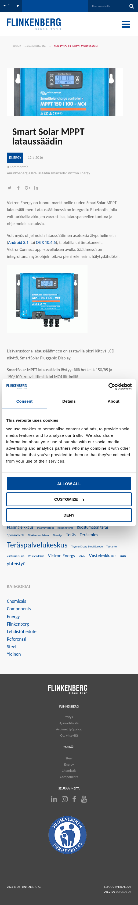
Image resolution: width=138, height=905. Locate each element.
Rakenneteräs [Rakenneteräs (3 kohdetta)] (65, 527)
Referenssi (16, 639)
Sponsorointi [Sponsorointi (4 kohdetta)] (15, 535)
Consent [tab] (24, 401)
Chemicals (16, 601)
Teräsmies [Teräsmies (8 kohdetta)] (89, 535)
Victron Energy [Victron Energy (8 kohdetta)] (61, 555)
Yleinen (14, 654)
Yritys (69, 717)
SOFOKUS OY (123, 891)
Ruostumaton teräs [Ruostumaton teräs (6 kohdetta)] (92, 527)
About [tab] (113, 401)
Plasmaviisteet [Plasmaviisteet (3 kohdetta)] (45, 527)
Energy (15, 157)
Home (17, 46)
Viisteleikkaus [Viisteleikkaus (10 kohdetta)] (102, 555)
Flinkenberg (18, 624)
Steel (11, 647)
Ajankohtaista (36, 46)
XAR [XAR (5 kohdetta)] (123, 556)
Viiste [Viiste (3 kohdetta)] (82, 556)
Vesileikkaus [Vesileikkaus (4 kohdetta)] (36, 556)
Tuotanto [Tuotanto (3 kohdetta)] (111, 546)
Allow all (69, 483)
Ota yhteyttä (69, 735)
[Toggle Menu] (125, 24)
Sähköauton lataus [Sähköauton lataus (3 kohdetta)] (38, 535)
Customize (69, 499)
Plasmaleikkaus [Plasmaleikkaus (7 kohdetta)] (20, 527)
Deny (69, 515)
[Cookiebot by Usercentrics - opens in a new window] (108, 386)
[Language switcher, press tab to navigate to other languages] (11, 6)
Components (19, 609)
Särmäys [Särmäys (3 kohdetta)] (57, 535)
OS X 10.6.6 (46, 242)
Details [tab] (69, 401)
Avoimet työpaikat (69, 729)
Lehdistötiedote (22, 631)
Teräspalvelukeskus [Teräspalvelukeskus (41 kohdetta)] (37, 545)
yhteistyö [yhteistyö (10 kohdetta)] (16, 563)
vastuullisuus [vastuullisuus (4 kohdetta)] (15, 556)
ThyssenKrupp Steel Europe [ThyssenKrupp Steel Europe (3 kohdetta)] (87, 546)
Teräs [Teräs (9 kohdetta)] (71, 535)
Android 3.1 (18, 242)
